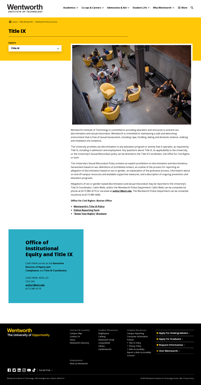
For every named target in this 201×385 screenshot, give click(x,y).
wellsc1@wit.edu (122, 191)
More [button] (184, 7)
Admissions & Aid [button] (117, 7)
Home (14, 22)
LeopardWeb (104, 342)
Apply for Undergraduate (173, 333)
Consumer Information (137, 336)
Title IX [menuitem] (15, 48)
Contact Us (75, 336)
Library (101, 346)
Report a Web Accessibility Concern (139, 354)
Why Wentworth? (26, 22)
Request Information (170, 344)
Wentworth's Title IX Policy (89, 206)
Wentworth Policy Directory (46, 22)
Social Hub (46, 370)
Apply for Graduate (169, 339)
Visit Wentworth (168, 350)
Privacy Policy (188, 378)
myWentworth (104, 349)
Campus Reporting (135, 333)
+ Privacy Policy (134, 346)
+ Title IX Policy (134, 342)
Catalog (101, 336)
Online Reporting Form (87, 210)
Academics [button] (69, 7)
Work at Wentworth (79, 363)
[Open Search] (192, 7)
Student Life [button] (140, 7)
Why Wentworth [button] (162, 7)
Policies (130, 339)
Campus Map (76, 333)
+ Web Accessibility (135, 349)
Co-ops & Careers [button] (91, 7)
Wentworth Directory (79, 342)
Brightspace (103, 333)
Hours (72, 339)
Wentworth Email (106, 339)
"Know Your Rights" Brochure (90, 213)
